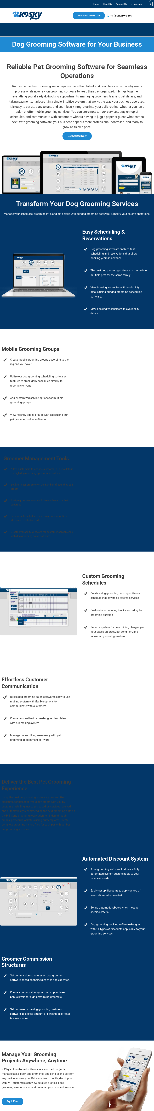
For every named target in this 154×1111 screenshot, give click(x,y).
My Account (136, 4)
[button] (105, 29)
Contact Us (121, 4)
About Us (107, 4)
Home (96, 4)
